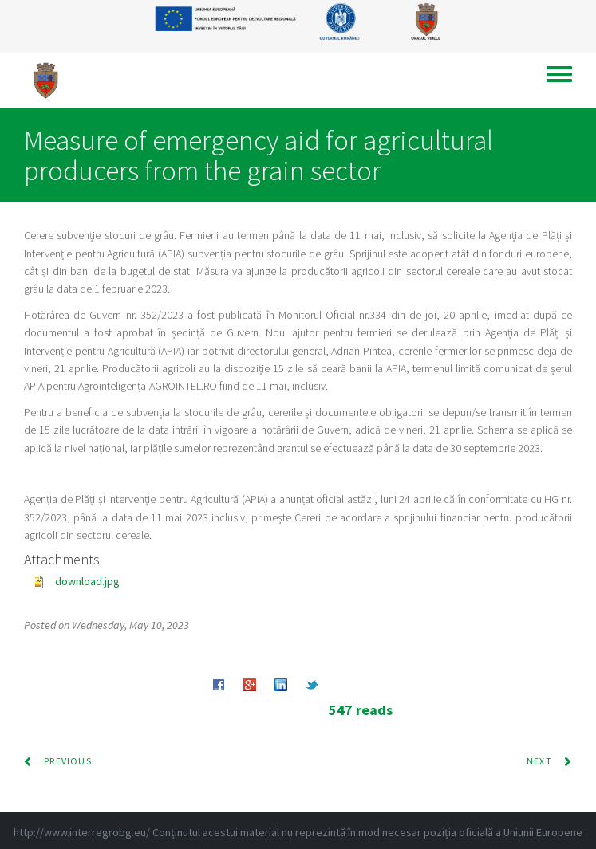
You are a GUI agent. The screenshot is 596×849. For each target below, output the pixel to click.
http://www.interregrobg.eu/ (82, 832)
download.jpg (87, 581)
